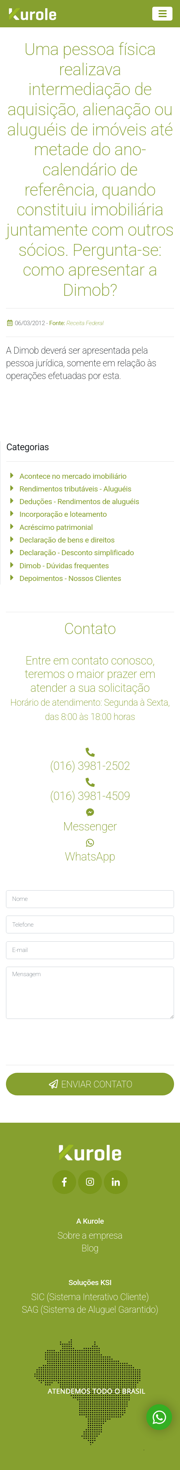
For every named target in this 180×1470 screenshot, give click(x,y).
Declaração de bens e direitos (67, 540)
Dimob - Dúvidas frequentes (64, 565)
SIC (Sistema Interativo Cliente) (90, 1297)
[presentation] (59, 1040)
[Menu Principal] (162, 14)
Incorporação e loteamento (63, 514)
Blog (90, 1248)
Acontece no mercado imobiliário (72, 476)
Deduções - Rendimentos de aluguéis (79, 501)
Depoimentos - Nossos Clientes (70, 578)
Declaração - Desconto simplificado (76, 552)
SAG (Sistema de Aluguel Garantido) (90, 1309)
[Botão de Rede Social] (64, 1182)
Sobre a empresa (90, 1235)
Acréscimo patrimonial (56, 527)
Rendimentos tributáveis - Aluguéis (75, 488)
